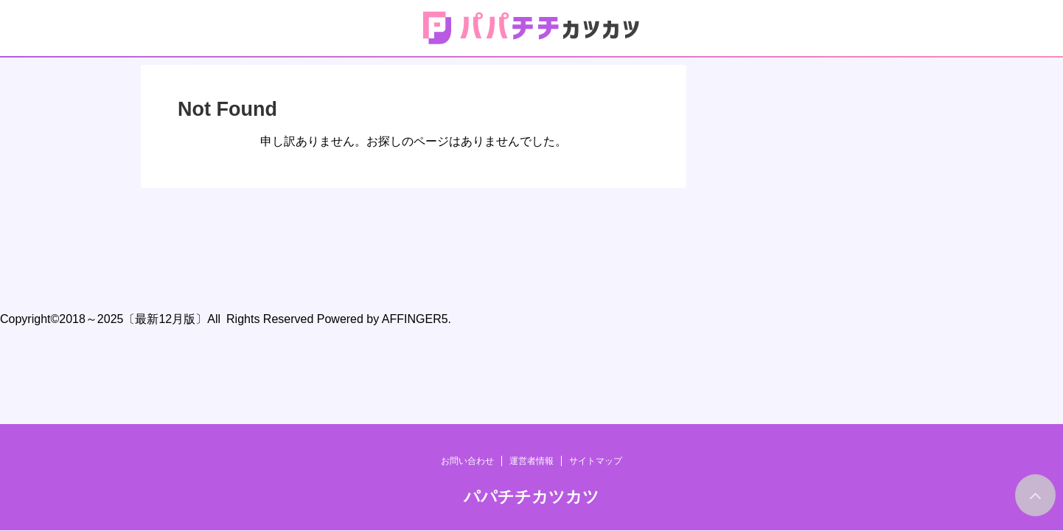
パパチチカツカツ (531, 275)
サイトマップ (595, 240)
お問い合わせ (467, 240)
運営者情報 (531, 240)
